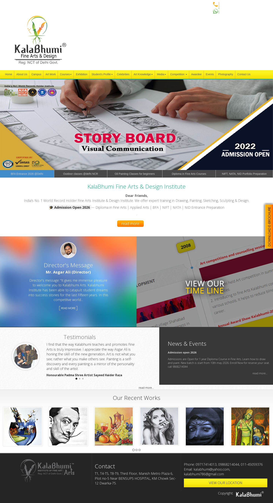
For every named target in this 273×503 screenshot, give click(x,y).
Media (161, 74)
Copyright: (241, 493)
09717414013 (206, 464)
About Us (21, 74)
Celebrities (123, 74)
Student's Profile (102, 74)
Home (8, 74)
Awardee (196, 74)
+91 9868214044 (219, 4)
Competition (178, 74)
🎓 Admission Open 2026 (70, 207)
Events (210, 74)
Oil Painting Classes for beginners (135, 173)
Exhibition (81, 74)
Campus (36, 74)
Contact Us (243, 74)
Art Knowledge (143, 74)
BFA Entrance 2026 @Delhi (27, 173)
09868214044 (228, 464)
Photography (225, 74)
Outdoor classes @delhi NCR (80, 173)
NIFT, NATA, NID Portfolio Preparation (244, 173)
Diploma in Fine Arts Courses (189, 173)
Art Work (51, 74)
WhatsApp (215, 9)
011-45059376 (252, 464)
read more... (146, 387)
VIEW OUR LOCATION (225, 482)
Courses (66, 74)
